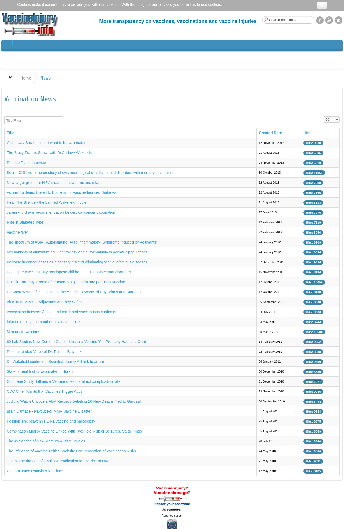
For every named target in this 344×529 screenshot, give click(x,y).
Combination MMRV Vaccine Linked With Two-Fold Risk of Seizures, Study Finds (74, 431)
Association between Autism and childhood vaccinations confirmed (62, 312)
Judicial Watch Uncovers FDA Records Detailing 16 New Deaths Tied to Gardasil (74, 401)
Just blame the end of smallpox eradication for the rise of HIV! (58, 461)
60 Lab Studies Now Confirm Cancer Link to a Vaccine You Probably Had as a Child (76, 341)
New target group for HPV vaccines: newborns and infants (55, 182)
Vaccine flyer (17, 232)
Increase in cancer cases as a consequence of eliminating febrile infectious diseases (77, 262)
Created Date (270, 133)
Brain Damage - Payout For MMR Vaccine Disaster (49, 411)
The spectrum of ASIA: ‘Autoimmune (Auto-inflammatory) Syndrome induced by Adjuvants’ (82, 242)
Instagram (339, 20)
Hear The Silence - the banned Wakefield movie (47, 202)
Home (25, 78)
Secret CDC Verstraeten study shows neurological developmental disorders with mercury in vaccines (90, 172)
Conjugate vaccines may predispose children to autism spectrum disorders (69, 272)
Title (11, 133)
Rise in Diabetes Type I (26, 222)
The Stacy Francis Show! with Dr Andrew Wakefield (49, 153)
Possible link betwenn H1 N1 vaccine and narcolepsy (51, 421)
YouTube (329, 20)
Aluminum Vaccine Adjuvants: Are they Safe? (44, 302)
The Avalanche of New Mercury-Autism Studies (46, 441)
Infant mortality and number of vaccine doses (44, 322)
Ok (322, 5)
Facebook (320, 20)
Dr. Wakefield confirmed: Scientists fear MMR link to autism (56, 361)
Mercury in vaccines (23, 332)
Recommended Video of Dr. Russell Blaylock (44, 351)
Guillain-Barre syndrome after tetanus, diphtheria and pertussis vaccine (66, 282)
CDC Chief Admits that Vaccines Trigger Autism (46, 391)
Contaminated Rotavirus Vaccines (35, 471)
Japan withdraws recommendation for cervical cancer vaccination (61, 212)
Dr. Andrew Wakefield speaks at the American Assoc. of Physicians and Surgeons (74, 292)
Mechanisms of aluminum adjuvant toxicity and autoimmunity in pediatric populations (77, 252)
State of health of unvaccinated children (40, 371)
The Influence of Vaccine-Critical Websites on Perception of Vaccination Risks (71, 451)
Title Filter (4, 116)
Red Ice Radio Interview (27, 162)
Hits (306, 133)
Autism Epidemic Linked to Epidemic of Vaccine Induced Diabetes (61, 192)
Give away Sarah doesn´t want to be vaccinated (47, 143)
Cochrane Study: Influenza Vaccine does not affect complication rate (63, 381)
